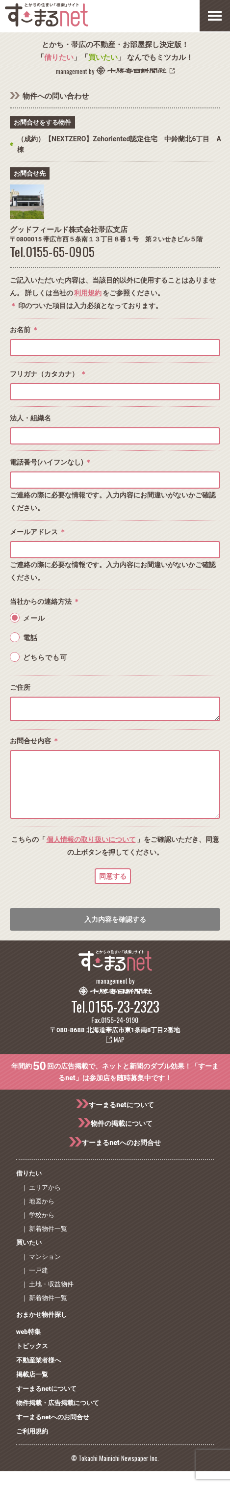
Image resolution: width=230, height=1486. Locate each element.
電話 (30, 638)
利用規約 (88, 293)
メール (34, 618)
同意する (113, 891)
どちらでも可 (45, 657)
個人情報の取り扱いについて (91, 854)
